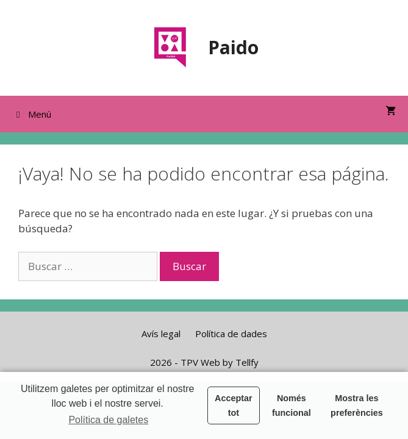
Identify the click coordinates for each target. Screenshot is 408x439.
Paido (233, 47)
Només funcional (291, 405)
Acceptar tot (233, 405)
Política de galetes (108, 420)
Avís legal (161, 333)
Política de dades (231, 333)
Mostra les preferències (357, 405)
